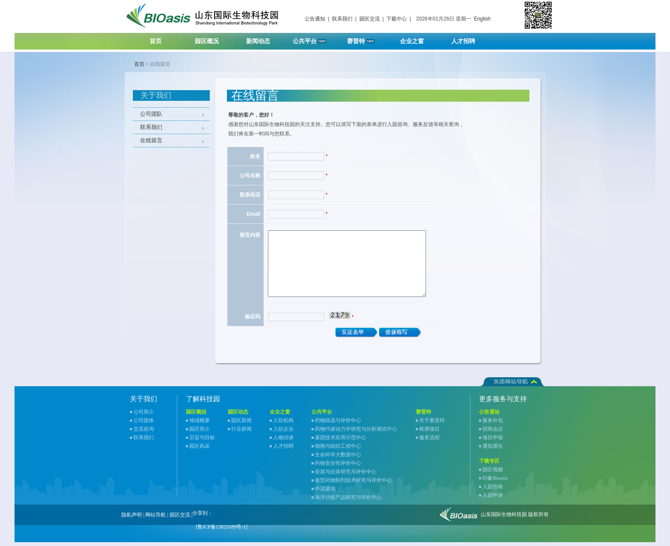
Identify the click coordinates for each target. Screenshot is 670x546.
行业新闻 (241, 433)
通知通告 (492, 450)
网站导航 (155, 519)
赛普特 (365, 38)
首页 (156, 41)
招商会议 (492, 433)
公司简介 (143, 416)
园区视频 (492, 473)
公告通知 (315, 19)
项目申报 (492, 441)
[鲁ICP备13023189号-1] (221, 531)
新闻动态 (263, 38)
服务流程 (429, 441)
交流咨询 (143, 433)
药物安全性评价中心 (338, 467)
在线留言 (151, 140)
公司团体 (143, 424)
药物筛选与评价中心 (338, 424)
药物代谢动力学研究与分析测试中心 (356, 433)
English (482, 19)
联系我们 (342, 19)
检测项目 (429, 433)
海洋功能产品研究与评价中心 (348, 501)
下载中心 (396, 19)
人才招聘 (468, 38)
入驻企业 (283, 433)
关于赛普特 (432, 424)
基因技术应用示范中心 (340, 441)
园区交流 (369, 19)
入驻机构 (283, 424)
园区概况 (212, 38)
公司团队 (151, 114)
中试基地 (325, 493)
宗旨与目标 (202, 441)
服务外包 (492, 424)
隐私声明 (131, 519)
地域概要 (199, 424)
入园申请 (492, 499)
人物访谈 (283, 441)
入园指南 (492, 490)
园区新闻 (241, 424)
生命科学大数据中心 (338, 458)
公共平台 (312, 38)
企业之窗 (417, 38)
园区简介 (199, 433)
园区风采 (199, 450)
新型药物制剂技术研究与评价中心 (353, 484)
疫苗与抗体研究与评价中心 (345, 475)
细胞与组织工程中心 (338, 450)
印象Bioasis (495, 482)
